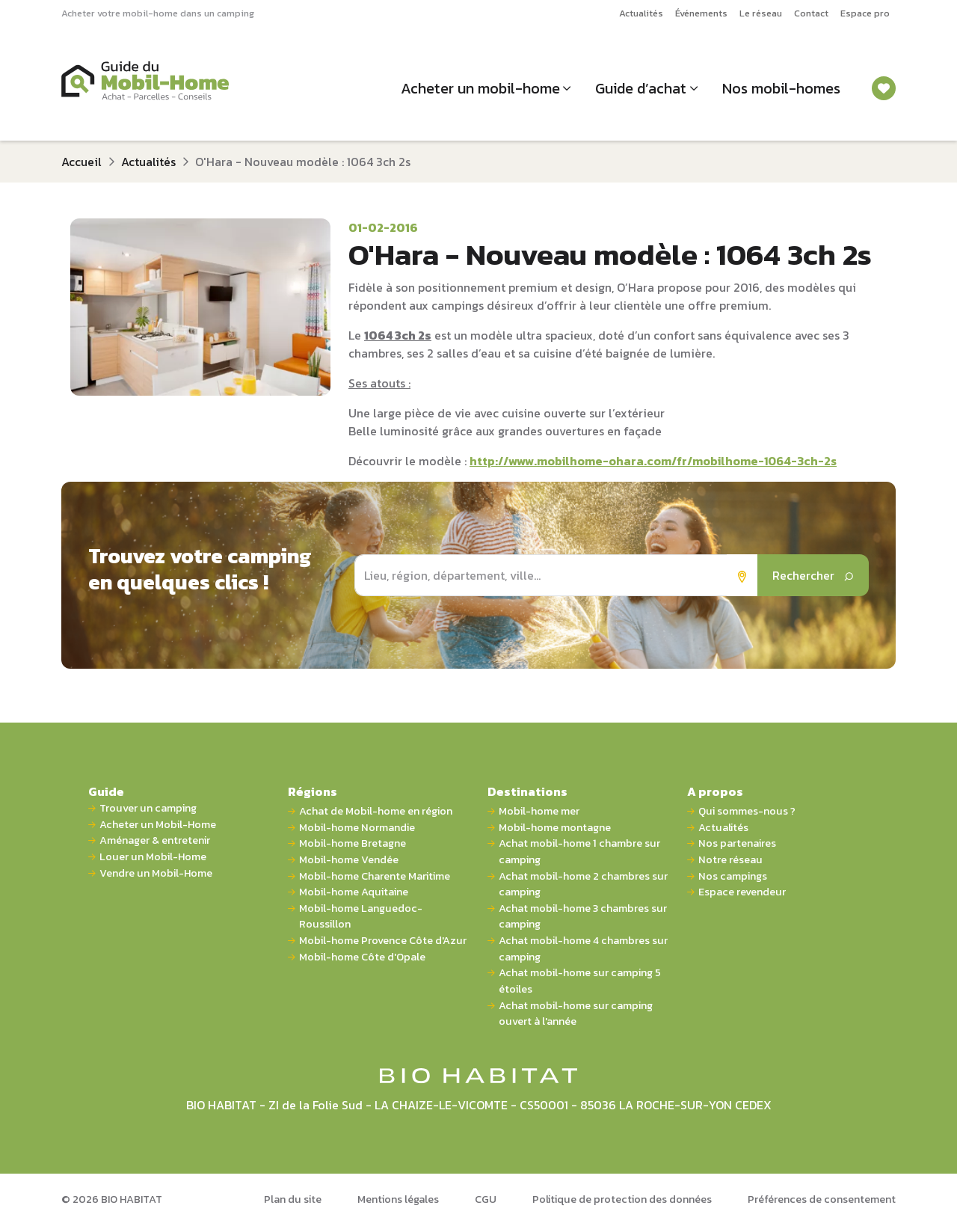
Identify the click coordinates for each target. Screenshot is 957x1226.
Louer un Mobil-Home (152, 857)
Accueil (81, 162)
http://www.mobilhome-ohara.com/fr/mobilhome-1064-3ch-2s (653, 461)
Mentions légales (398, 1199)
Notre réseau (730, 860)
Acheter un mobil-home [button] (480, 88)
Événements (701, 13)
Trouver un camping (148, 808)
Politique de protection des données (622, 1199)
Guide (106, 791)
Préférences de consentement (822, 1199)
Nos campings (732, 876)
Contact (811, 13)
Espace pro (865, 13)
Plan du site (292, 1199)
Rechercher (813, 575)
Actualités (641, 13)
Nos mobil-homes (781, 88)
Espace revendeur (742, 892)
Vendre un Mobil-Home (155, 873)
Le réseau (760, 13)
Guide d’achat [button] (640, 88)
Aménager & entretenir (154, 840)
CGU (485, 1199)
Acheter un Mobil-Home (157, 825)
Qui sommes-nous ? (747, 811)
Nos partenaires (737, 843)
